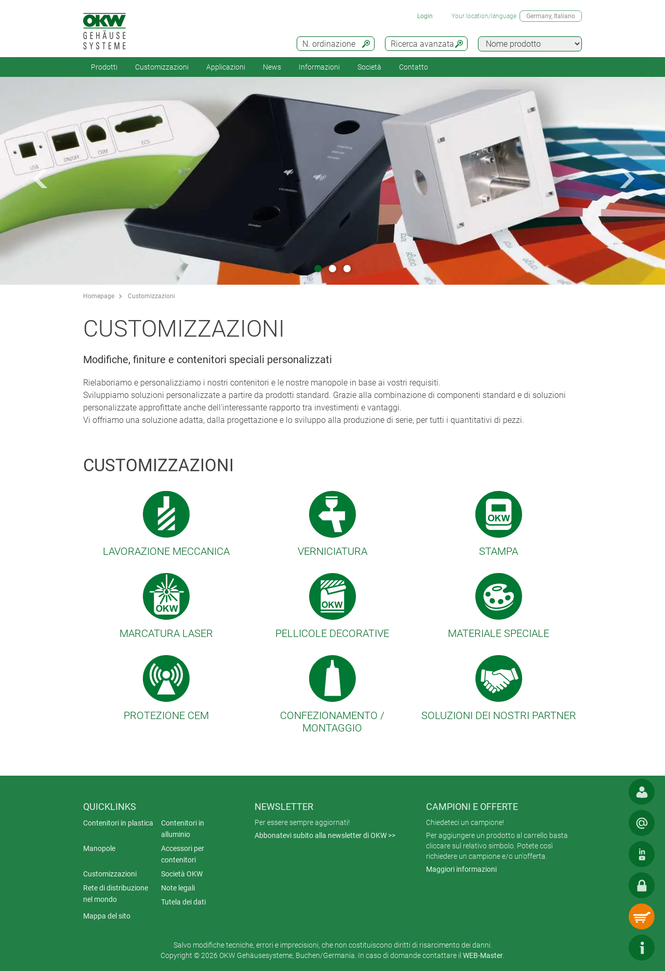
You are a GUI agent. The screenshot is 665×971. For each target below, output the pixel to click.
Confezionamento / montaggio (332, 721)
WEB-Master (483, 955)
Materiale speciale (498, 633)
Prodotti (104, 67)
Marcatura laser (166, 633)
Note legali (178, 888)
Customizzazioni (162, 67)
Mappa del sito (106, 916)
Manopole (99, 848)
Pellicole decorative (332, 633)
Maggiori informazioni (461, 869)
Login (425, 16)
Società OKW (182, 874)
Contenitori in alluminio (182, 829)
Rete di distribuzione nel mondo (115, 893)
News (272, 67)
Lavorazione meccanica (166, 551)
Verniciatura (332, 551)
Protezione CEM (166, 715)
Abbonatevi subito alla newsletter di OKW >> (325, 835)
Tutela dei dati (183, 902)
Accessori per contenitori (182, 854)
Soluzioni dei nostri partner (498, 715)
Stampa (498, 551)
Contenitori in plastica (118, 823)
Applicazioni (225, 67)
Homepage (98, 296)
